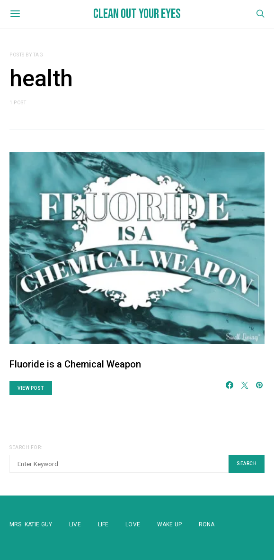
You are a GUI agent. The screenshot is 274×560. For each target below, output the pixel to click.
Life (103, 524)
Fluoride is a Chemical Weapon (75, 364)
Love (132, 524)
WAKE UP (169, 524)
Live (75, 524)
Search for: (25, 447)
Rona (207, 524)
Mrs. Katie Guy (30, 524)
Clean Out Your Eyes (137, 14)
